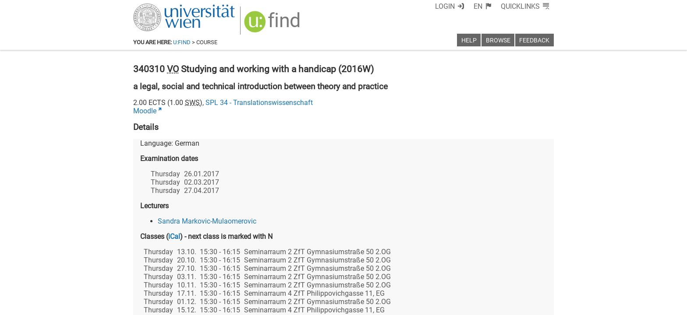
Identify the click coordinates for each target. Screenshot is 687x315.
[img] (273, 25)
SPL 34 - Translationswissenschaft (259, 102)
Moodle (144, 111)
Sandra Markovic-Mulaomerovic (207, 221)
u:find (182, 42)
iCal (174, 236)
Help (469, 40)
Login (445, 6)
